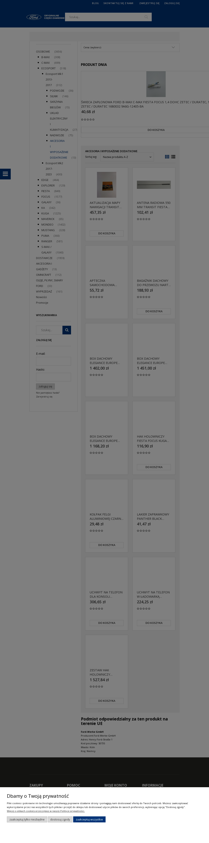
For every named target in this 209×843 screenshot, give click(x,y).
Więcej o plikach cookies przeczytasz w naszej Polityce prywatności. (46, 811)
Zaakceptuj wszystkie (89, 819)
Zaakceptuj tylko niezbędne (27, 819)
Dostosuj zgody (60, 819)
